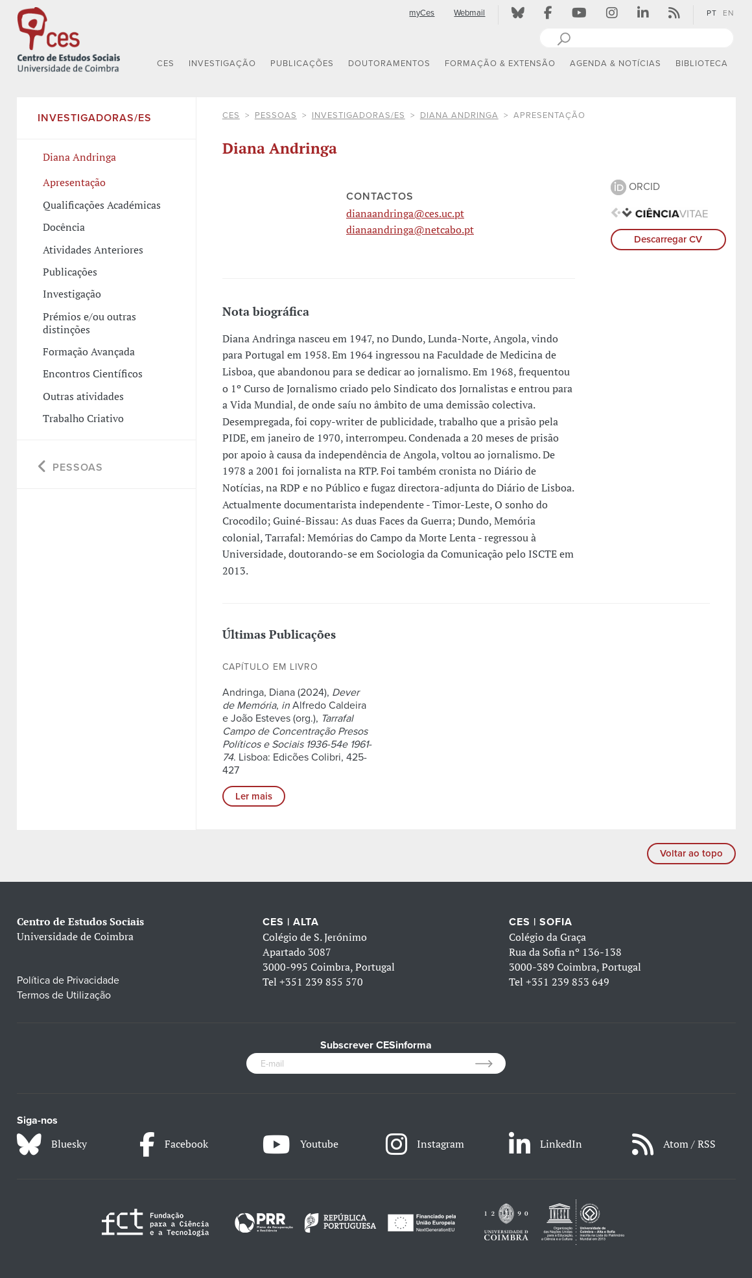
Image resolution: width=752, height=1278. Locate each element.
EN (728, 13)
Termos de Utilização (64, 995)
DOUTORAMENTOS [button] (389, 63)
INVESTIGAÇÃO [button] (222, 63)
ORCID (635, 186)
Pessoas (276, 115)
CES (231, 115)
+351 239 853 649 (567, 982)
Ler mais (253, 796)
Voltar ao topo (691, 853)
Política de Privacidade (68, 980)
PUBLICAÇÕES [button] (302, 63)
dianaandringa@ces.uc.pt (405, 213)
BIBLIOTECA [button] (702, 63)
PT (712, 13)
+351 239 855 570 (321, 982)
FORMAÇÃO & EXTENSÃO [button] (500, 63)
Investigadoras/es (358, 115)
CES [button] (165, 63)
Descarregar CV (668, 239)
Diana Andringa (459, 115)
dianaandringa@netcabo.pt (410, 229)
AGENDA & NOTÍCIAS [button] (615, 63)
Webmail (469, 13)
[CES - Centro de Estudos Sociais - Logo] (69, 38)
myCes (421, 13)
